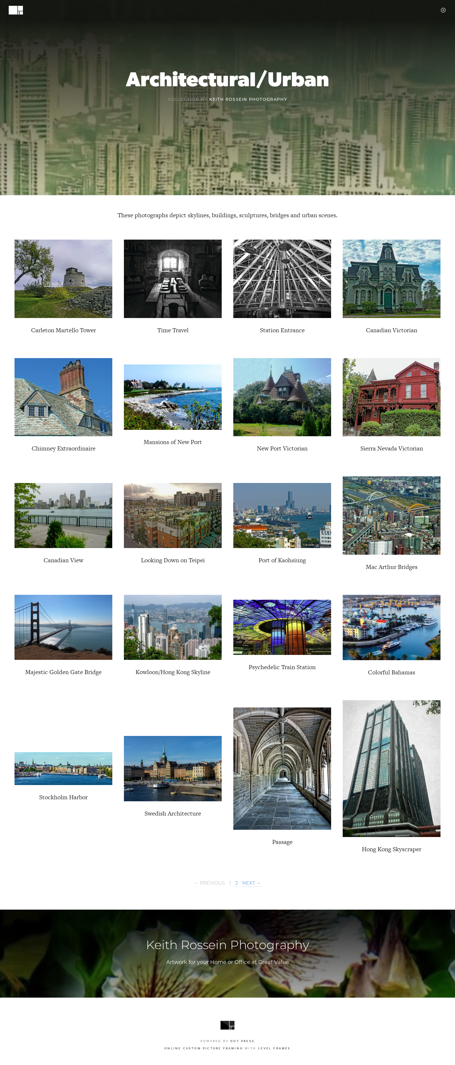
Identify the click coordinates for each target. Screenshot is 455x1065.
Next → (251, 883)
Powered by (227, 1041)
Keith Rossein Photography (248, 100)
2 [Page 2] (236, 883)
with (227, 1048)
